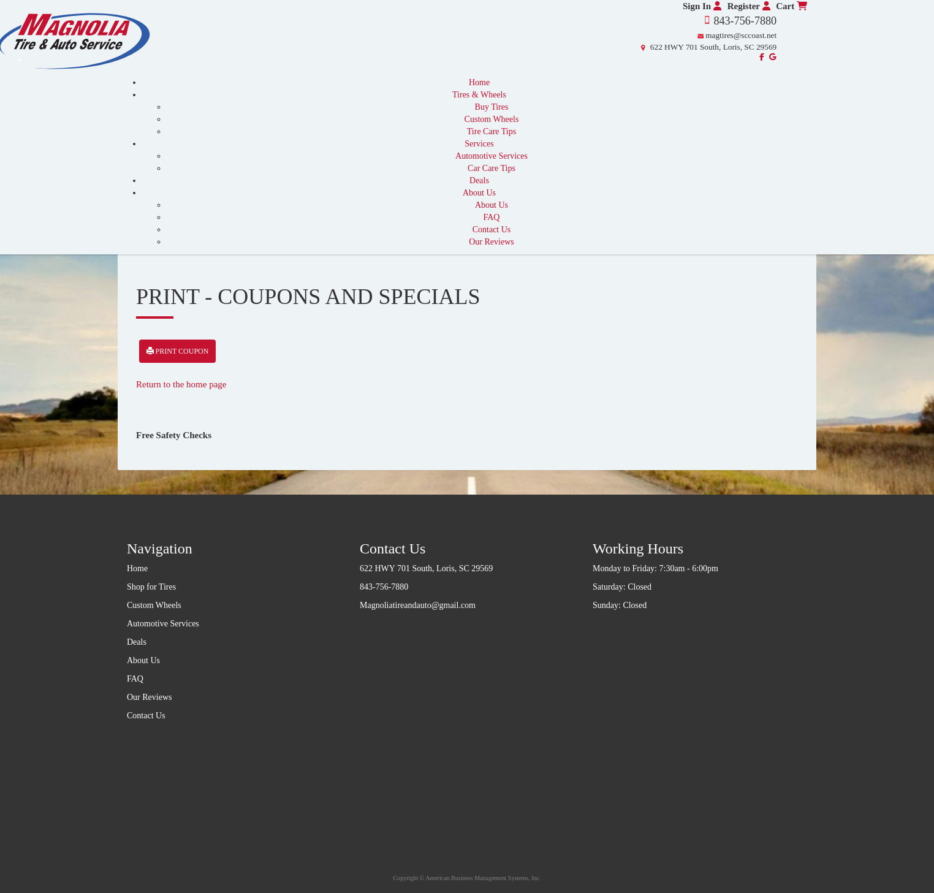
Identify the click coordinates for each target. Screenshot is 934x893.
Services (479, 143)
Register (748, 6)
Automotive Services (491, 156)
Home (479, 82)
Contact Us (492, 229)
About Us (479, 192)
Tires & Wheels (479, 94)
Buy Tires (492, 107)
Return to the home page (181, 384)
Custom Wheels (492, 119)
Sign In (702, 6)
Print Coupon (177, 351)
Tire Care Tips (491, 131)
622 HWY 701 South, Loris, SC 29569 (713, 46)
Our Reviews (491, 241)
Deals (479, 180)
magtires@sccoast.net (740, 35)
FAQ (492, 217)
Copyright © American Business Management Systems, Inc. (467, 878)
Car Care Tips (491, 168)
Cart (791, 6)
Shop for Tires (151, 586)
